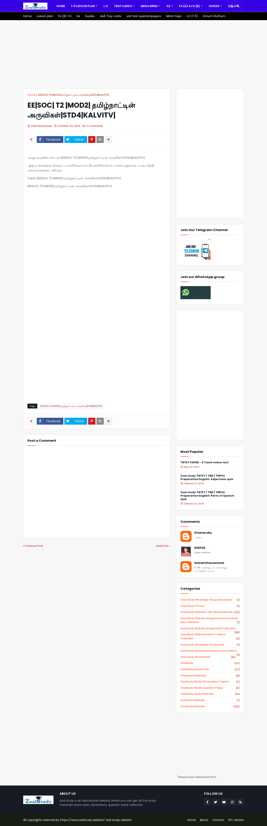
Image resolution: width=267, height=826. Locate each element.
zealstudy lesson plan (210, 669)
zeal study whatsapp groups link (210, 645)
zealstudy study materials (210, 694)
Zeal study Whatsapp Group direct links (210, 600)
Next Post (162, 546)
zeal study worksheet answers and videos (210, 651)
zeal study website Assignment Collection (210, 628)
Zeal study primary (210, 606)
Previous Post (34, 546)
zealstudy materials (210, 676)
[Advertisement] (133, 54)
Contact (218, 820)
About (204, 820)
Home (31, 95)
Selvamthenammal (209, 563)
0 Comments (94, 126)
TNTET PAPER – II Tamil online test (204, 462)
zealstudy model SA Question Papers (210, 682)
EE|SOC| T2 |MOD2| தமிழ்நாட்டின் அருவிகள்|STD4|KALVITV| (73, 95)
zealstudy (210, 663)
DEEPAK (199, 548)
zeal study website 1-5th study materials (210, 612)
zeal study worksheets (208, 657)
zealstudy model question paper (210, 688)
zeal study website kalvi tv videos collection (210, 636)
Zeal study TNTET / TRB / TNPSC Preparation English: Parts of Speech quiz (207, 496)
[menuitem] (60, 6)
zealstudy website (210, 700)
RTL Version (236, 820)
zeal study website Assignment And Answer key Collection (210, 620)
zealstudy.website (210, 706)
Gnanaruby (203, 533)
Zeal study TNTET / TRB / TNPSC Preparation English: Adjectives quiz (206, 477)
